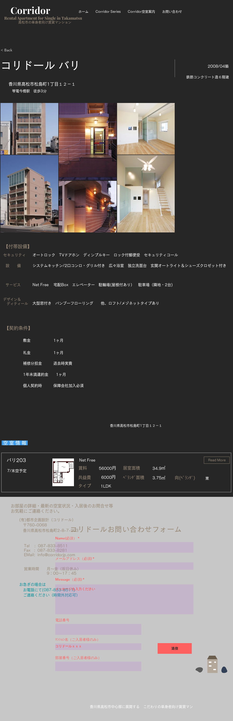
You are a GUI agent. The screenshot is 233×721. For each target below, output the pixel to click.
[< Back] (17, 50)
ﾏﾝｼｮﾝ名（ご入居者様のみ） (77, 639)
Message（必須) (68, 579)
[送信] (175, 648)
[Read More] (217, 460)
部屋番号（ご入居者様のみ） (78, 657)
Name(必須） (66, 538)
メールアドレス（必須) (73, 558)
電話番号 (62, 620)
